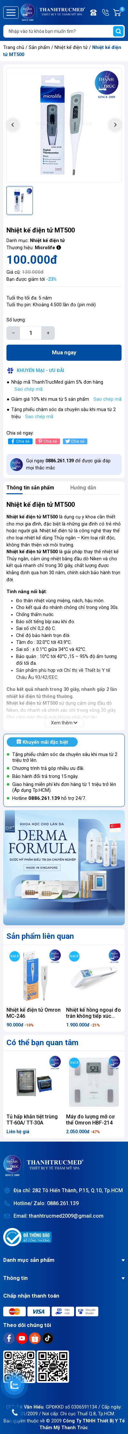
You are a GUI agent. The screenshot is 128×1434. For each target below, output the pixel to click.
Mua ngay (64, 352)
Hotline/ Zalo (106, 12)
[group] (64, 125)
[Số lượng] (30, 333)
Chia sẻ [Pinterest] (47, 441)
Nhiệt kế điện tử (71, 47)
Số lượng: (16, 320)
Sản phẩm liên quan (40, 936)
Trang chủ (13, 47)
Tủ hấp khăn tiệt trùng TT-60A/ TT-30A (32, 1120)
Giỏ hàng (122, 12)
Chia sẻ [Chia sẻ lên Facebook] (19, 441)
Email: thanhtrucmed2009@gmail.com (58, 1216)
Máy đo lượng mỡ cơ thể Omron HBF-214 (90, 1120)
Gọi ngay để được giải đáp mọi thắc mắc (68, 464)
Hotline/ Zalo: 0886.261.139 (46, 1203)
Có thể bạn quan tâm (42, 1042)
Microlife (45, 247)
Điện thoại (94, 12)
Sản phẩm (39, 47)
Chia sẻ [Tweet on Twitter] (74, 441)
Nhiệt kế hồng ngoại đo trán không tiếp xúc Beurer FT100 (93, 1016)
